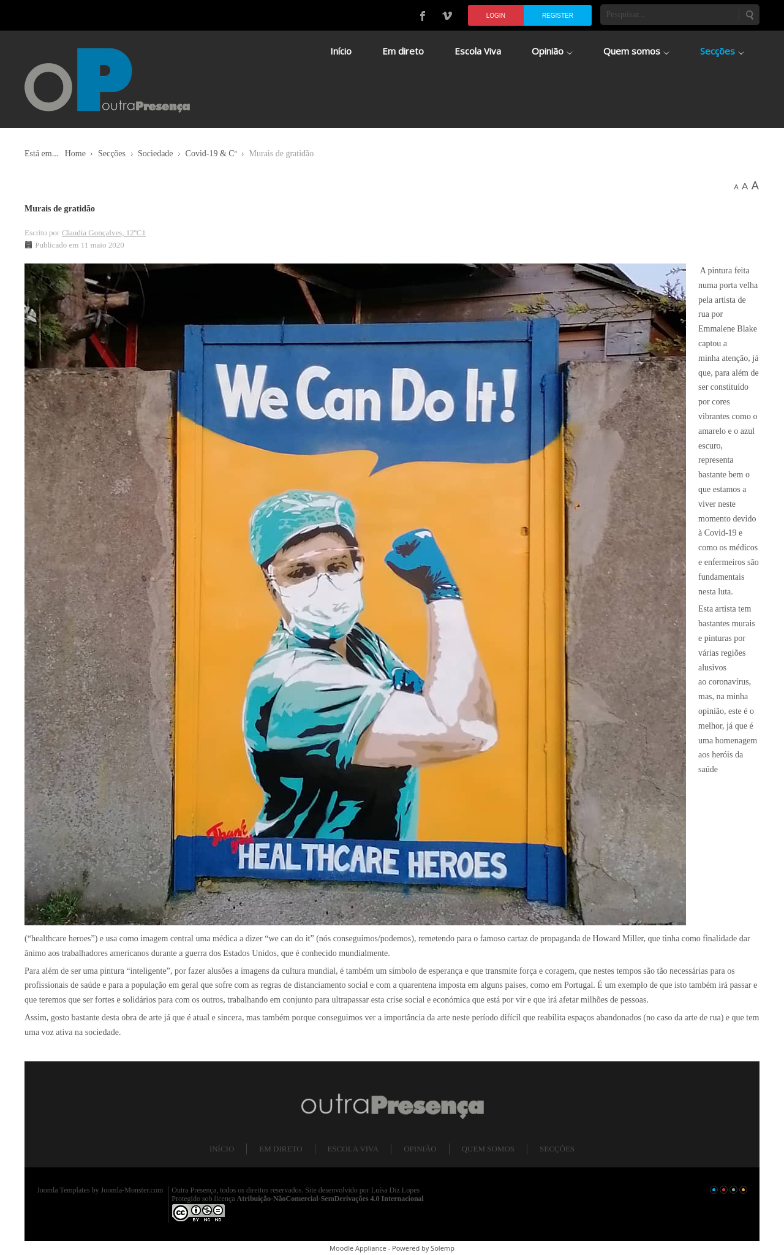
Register (557, 15)
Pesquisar (749, 14)
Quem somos (488, 1148)
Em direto (280, 1148)
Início (221, 1148)
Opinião (420, 1148)
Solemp (442, 1248)
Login (495, 15)
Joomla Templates (63, 1190)
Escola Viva (353, 1148)
